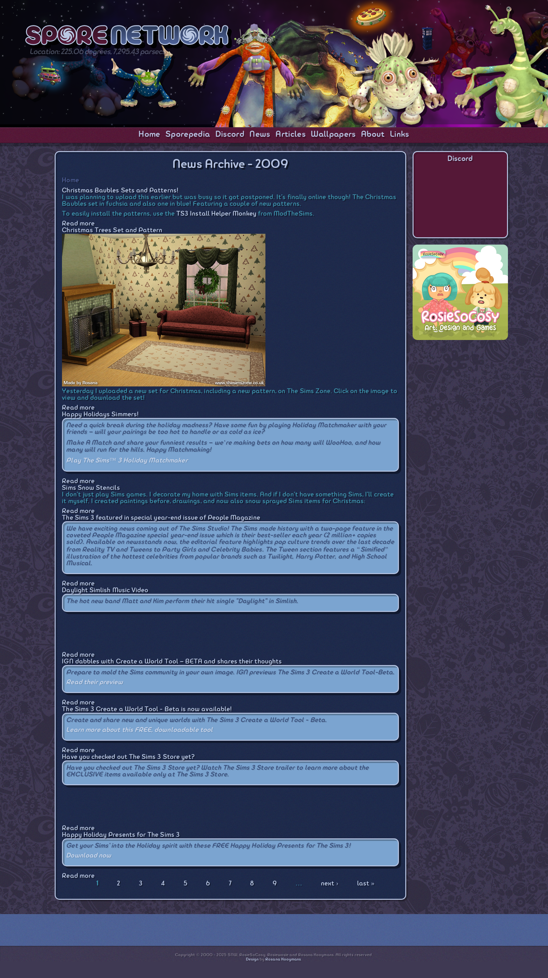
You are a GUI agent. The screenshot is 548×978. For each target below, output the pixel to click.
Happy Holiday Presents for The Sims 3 (121, 835)
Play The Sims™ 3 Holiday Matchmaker (127, 460)
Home (149, 134)
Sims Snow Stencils (91, 488)
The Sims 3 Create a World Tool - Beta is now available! (147, 709)
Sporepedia (188, 134)
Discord (230, 134)
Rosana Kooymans (283, 959)
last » (366, 883)
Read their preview (94, 682)
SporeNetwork (128, 38)
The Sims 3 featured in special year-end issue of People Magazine (161, 518)
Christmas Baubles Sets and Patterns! (120, 190)
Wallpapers (333, 134)
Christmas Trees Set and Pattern (112, 230)
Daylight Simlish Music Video (105, 590)
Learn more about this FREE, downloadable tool (139, 730)
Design (252, 959)
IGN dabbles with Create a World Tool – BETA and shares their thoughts (172, 661)
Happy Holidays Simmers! (100, 414)
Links (399, 134)
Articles (291, 134)
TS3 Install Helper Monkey (216, 214)
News (260, 134)
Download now (88, 855)
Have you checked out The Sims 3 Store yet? (128, 757)
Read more (78, 223)
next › (330, 883)
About (373, 134)
